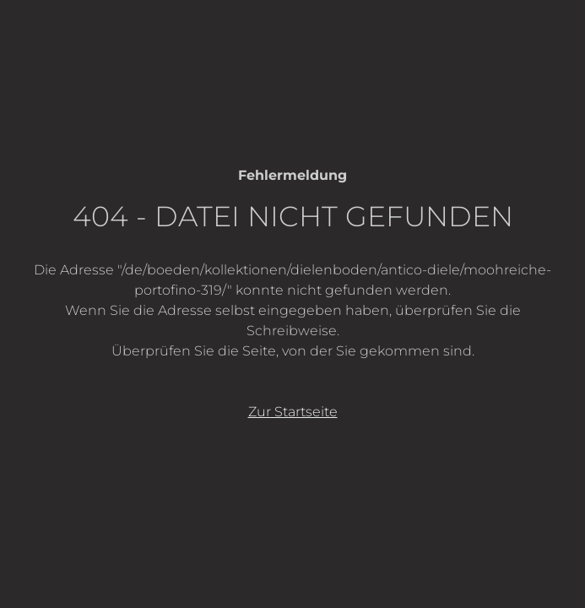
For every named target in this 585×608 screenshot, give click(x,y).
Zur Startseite (293, 412)
